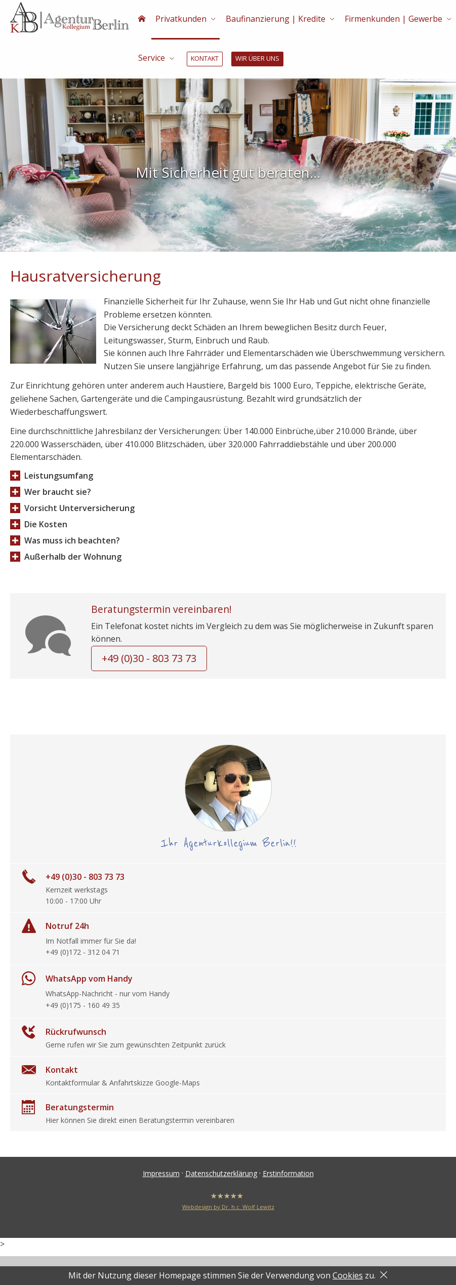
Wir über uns (255, 60)
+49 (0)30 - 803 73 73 (149, 665)
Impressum (161, 1180)
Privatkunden (179, 19)
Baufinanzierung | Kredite (273, 19)
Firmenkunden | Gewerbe (390, 19)
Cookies (348, 1275)
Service (151, 59)
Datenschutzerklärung (221, 1180)
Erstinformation (288, 1180)
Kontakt (204, 60)
